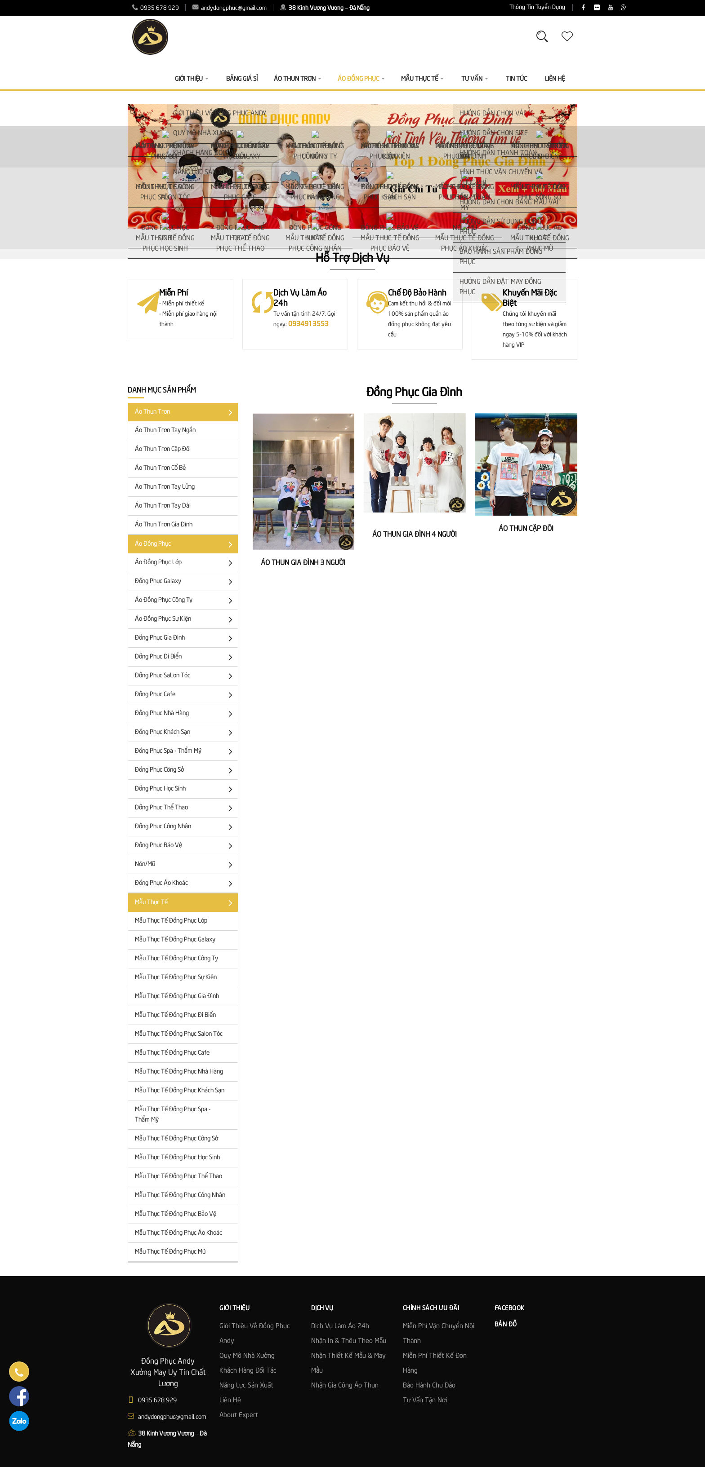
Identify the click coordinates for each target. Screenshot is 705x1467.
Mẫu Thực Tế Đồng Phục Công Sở (176, 1139)
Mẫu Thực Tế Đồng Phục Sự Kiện (176, 977)
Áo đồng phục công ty (185, 601)
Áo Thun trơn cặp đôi (163, 449)
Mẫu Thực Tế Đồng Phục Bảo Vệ (175, 1214)
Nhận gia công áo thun (345, 1386)
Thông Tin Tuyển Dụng (483, 7)
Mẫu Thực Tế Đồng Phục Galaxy (175, 940)
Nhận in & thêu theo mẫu (348, 1341)
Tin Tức (516, 79)
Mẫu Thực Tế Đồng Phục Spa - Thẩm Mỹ (172, 1114)
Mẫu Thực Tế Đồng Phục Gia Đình (177, 996)
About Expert (238, 1415)
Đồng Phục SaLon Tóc (185, 676)
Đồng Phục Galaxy (185, 582)
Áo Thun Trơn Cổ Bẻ (160, 468)
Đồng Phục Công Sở (185, 770)
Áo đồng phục (185, 544)
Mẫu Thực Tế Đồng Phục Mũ (170, 1252)
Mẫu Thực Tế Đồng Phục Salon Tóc (179, 1034)
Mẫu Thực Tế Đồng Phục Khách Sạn (179, 1090)
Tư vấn (474, 79)
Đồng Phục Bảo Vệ (185, 846)
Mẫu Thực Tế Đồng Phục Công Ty (176, 958)
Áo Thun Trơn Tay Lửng (165, 487)
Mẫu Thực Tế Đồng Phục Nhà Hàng (179, 1072)
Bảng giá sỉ (242, 79)
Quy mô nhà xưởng (247, 1356)
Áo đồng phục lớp (185, 563)
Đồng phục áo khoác (185, 884)
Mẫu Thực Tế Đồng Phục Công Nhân (180, 1195)
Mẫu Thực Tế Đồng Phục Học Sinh (177, 1157)
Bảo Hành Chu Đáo (429, 1386)
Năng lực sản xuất (246, 1386)
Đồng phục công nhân (185, 827)
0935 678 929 (155, 8)
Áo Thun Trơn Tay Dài (163, 506)
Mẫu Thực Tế (185, 903)
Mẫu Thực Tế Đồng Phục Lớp (171, 921)
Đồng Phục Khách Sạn (185, 733)
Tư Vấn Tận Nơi (425, 1400)
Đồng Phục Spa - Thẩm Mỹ (185, 752)
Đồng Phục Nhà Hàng (185, 714)
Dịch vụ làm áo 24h (340, 1326)
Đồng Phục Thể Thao (185, 808)
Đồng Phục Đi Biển (185, 657)
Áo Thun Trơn (185, 412)
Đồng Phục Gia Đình (185, 638)
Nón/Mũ (185, 865)
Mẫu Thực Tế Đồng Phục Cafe (172, 1053)
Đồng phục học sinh (185, 789)
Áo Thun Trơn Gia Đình (163, 524)
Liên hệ (230, 1400)
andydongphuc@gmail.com (229, 8)
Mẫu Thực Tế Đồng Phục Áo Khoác (178, 1233)
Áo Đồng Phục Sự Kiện (185, 619)
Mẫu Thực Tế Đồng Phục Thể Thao (178, 1176)
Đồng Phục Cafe (185, 695)
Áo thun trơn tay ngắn (165, 430)
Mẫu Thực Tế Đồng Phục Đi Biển (175, 1015)
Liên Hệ (554, 79)
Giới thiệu (192, 79)
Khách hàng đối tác (248, 1371)
